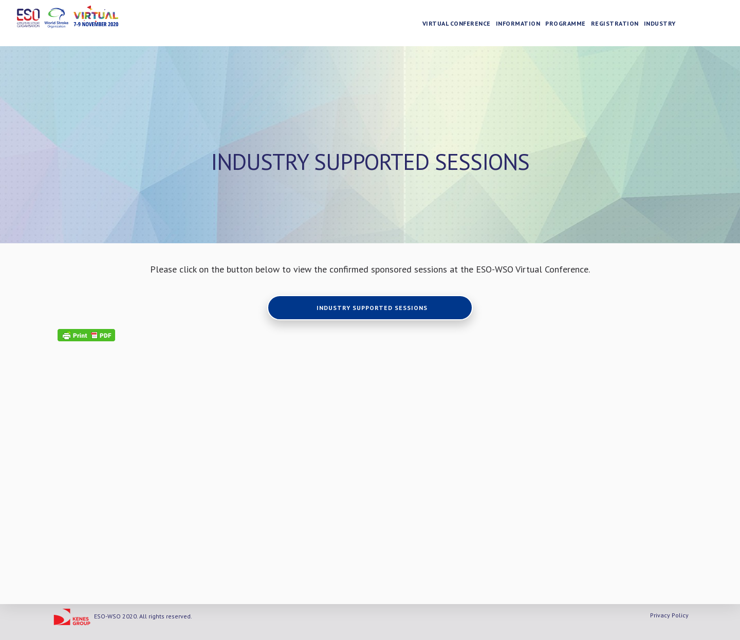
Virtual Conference (456, 23)
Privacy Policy (669, 615)
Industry (660, 23)
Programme (566, 23)
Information (518, 23)
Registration (615, 23)
